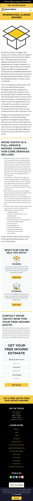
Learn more (16, 277)
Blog (16, 432)
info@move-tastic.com (16, 419)
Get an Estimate (16, 5)
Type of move (16, 367)
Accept (16, 498)
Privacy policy (16, 460)
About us (16, 429)
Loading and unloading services (16, 448)
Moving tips (16, 438)
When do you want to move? (16, 359)
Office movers (16, 454)
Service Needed (16, 375)
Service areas (16, 457)
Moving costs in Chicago (16, 451)
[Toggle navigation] (30, 9)
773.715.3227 (26, 1)
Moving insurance (16, 442)
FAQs (16, 435)
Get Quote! (16, 385)
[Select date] (16, 363)
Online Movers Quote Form (16, 467)
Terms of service (16, 463)
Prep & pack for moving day (16, 445)
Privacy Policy (18, 494)
